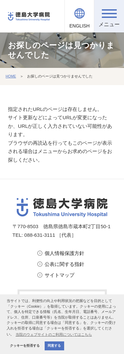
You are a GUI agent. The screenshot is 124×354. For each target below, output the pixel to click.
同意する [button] (54, 345)
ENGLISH (79, 25)
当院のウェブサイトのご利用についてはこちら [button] (54, 334)
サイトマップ (59, 275)
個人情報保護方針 (64, 253)
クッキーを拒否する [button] (25, 345)
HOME (11, 76)
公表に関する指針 (64, 264)
